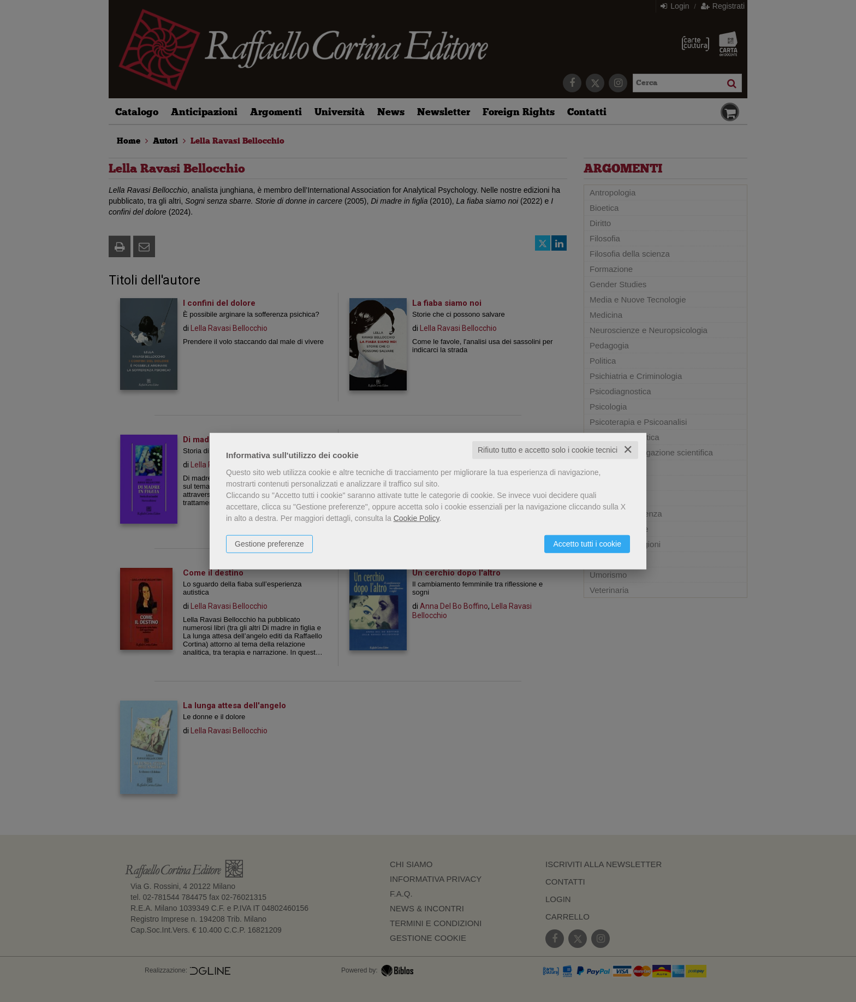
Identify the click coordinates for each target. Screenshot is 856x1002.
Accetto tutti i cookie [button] (587, 543)
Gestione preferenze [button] (269, 543)
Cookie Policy (416, 518)
